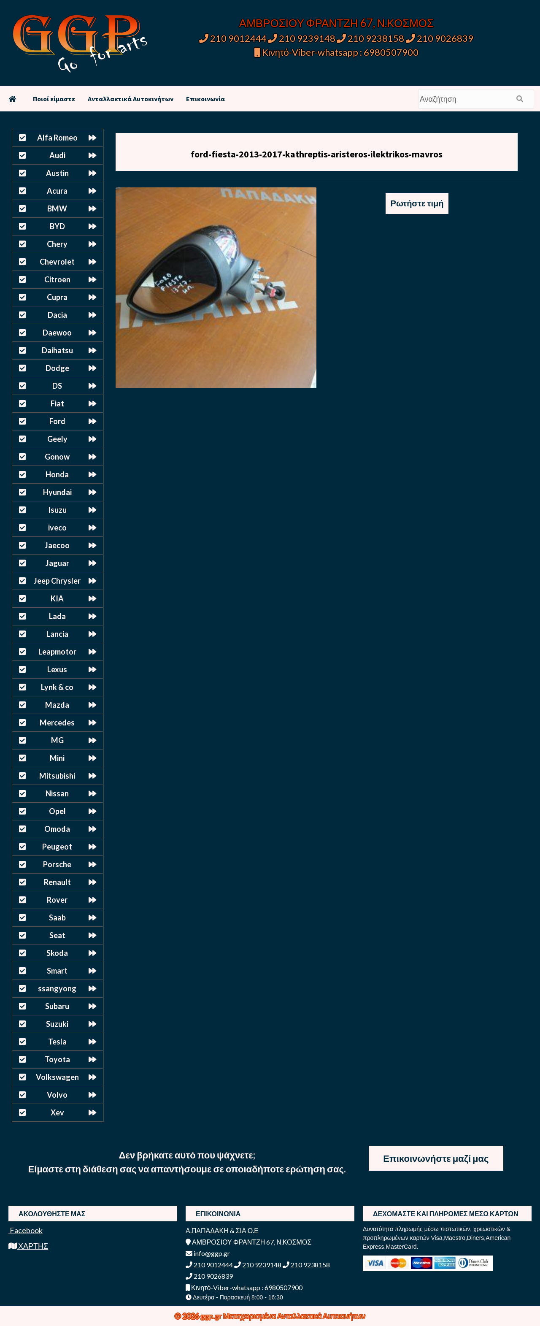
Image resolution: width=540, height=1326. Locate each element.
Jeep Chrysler (57, 580)
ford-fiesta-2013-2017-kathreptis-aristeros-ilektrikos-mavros (317, 154)
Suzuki (57, 1023)
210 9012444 (233, 38)
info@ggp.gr (208, 1253)
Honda (57, 474)
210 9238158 (371, 38)
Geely (57, 439)
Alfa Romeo (57, 137)
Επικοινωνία (205, 99)
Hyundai (57, 492)
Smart (57, 970)
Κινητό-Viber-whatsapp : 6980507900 (336, 52)
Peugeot (57, 846)
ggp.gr (211, 1316)
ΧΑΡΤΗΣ (28, 1245)
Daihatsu (57, 350)
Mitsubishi (57, 775)
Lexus (57, 669)
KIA (57, 598)
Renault (57, 882)
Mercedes (57, 722)
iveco (57, 527)
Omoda (57, 828)
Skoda (57, 953)
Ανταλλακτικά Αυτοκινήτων (130, 99)
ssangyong (57, 988)
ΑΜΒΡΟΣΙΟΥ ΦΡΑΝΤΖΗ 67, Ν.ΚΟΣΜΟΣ (336, 23)
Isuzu (57, 509)
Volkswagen (57, 1077)
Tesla (57, 1041)
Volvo (57, 1094)
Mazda (57, 704)
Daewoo (57, 332)
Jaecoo (57, 545)
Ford (57, 421)
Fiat (57, 403)
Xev (57, 1112)
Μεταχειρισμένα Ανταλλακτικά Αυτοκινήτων (294, 1316)
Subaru (57, 1006)
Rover (57, 899)
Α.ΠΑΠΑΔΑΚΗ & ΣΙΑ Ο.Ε (222, 1230)
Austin (57, 173)
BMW (57, 208)
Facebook (25, 1230)
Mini (57, 758)
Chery (57, 244)
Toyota (57, 1059)
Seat (57, 935)
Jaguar (57, 563)
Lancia (57, 634)
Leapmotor (57, 651)
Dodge (57, 368)
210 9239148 (301, 38)
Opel (57, 811)
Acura (57, 190)
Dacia (57, 314)
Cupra (57, 297)
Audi (57, 155)
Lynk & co (57, 687)
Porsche (57, 864)
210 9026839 (439, 38)
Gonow (57, 456)
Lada (57, 616)
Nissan (57, 793)
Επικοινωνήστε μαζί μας (436, 1158)
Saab (57, 917)
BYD (57, 226)
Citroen (57, 279)
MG (57, 740)
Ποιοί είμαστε (54, 99)
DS (57, 385)
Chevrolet (57, 261)
